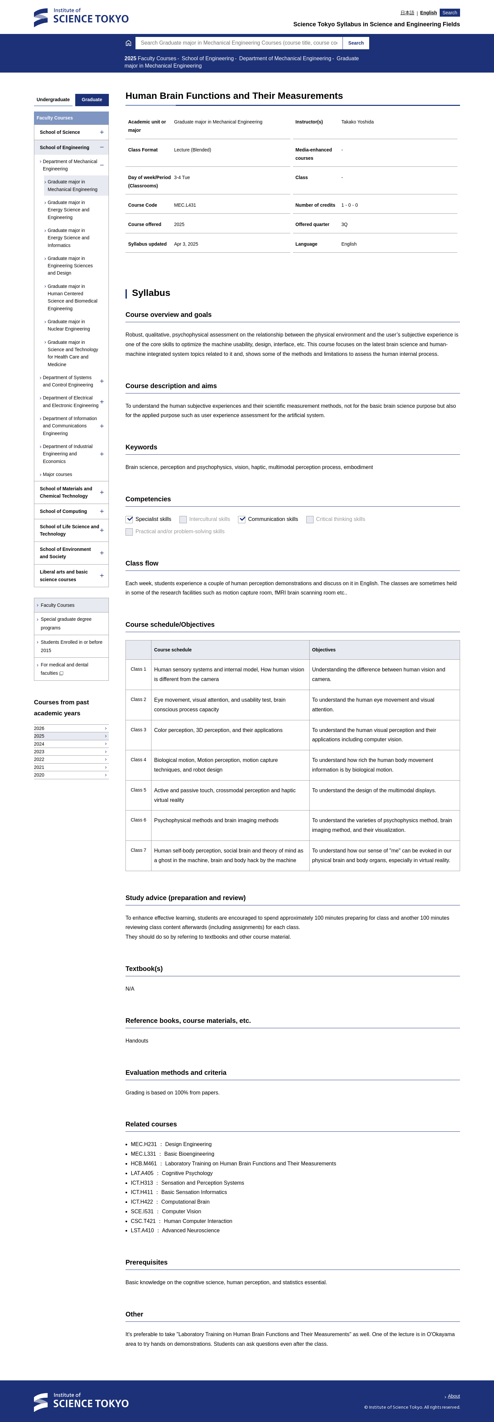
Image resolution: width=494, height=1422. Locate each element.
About (454, 1396)
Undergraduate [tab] (53, 99)
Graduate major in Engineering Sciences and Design (71, 266)
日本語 (407, 12)
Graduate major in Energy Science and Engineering (69, 210)
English (428, 12)
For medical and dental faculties (64, 669)
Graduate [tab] (92, 99)
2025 (131, 58)
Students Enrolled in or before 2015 (72, 646)
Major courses (58, 474)
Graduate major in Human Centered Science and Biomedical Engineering (73, 297)
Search (449, 12)
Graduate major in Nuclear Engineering (70, 325)
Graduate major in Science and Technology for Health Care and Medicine (74, 353)
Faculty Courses (58, 605)
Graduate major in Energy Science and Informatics (69, 238)
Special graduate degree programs (66, 623)
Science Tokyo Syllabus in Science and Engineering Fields (376, 24)
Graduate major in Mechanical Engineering (73, 185)
